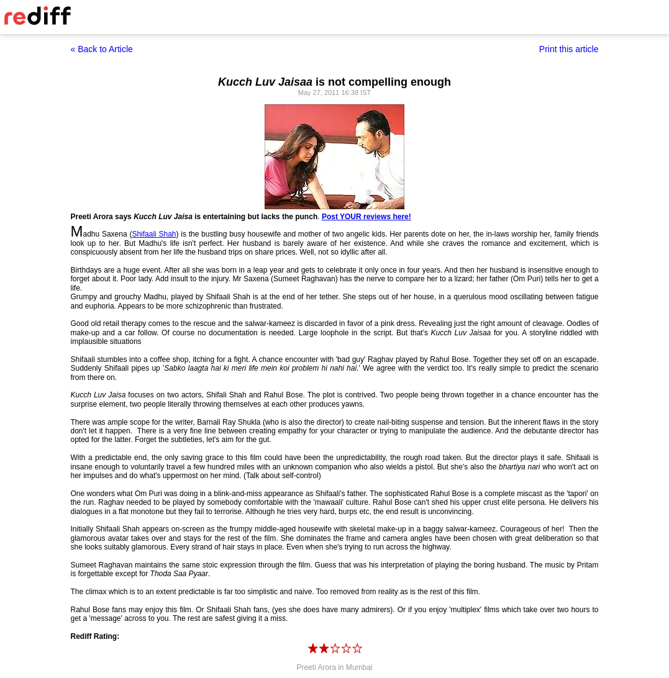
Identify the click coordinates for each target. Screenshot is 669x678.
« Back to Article (102, 49)
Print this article (569, 49)
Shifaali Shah (154, 234)
